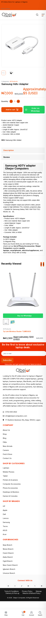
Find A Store (5, 8)
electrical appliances (30, 250)
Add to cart (10, 110)
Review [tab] (6, 157)
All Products (14, 81)
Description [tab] (8, 150)
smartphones (15, 250)
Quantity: (4, 101)
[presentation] (41, 264)
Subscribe (7, 360)
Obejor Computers (17, 168)
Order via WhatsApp (32, 109)
